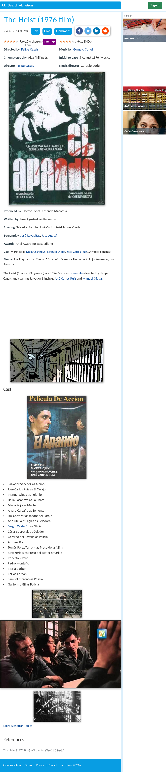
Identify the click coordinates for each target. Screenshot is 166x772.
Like (47, 31)
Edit (35, 31)
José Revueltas (30, 236)
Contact (52, 765)
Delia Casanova (36, 252)
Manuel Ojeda (56, 252)
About (12, 765)
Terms (28, 765)
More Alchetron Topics (17, 726)
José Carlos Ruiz (77, 252)
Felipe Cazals (29, 49)
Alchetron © (71, 765)
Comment (63, 31)
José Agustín (50, 236)
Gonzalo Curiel (83, 49)
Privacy (40, 765)
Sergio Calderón (18, 526)
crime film (76, 273)
